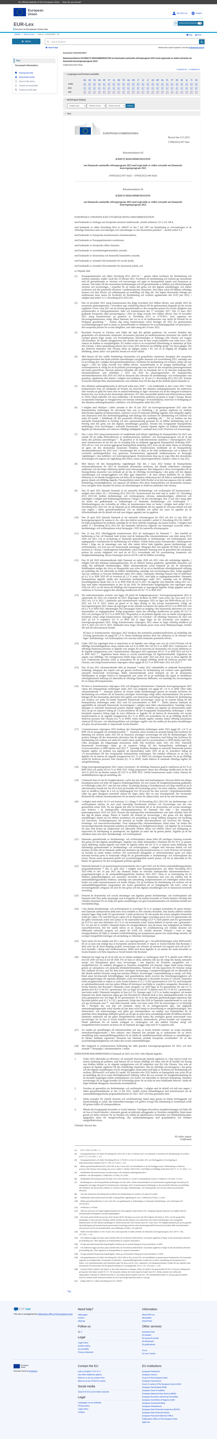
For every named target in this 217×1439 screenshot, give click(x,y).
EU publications (148, 1344)
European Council (149, 1374)
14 (137, 667)
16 (158, 702)
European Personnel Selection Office (157, 1416)
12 (97, 654)
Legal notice (83, 1343)
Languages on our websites (89, 1402)
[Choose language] (76, 105)
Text (18, 60)
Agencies (146, 1422)
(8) (76, 1194)
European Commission (151, 1381)
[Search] (201, 41)
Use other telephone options (90, 1374)
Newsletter (146, 1318)
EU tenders (146, 1335)
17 (127, 731)
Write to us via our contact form (91, 1378)
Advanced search (196, 47)
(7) (76, 1182)
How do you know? (73, 2)
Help (189, 35)
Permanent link (23, 72)
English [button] (196, 13)
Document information (26, 65)
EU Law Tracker (149, 1353)
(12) (76, 1211)
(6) (76, 1179)
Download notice (24, 76)
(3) (76, 1160)
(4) (76, 1166)
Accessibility (83, 1349)
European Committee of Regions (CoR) (158, 1400)
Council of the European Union (155, 1378)
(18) (76, 1254)
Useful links (147, 1321)
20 (107, 1002)
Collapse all (194, 69)
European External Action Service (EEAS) (159, 1393)
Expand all (181, 69)
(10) (76, 1201)
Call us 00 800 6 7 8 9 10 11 (89, 1371)
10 (188, 501)
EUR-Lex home (29, 34)
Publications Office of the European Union (55, 1314)
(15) (76, 1238)
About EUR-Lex (148, 1315)
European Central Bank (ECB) (154, 1387)
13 (181, 662)
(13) (76, 1217)
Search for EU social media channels (93, 1392)
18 (127, 748)
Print (198, 35)
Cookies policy (84, 1346)
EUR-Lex (24, 24)
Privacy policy (84, 1406)
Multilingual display (74, 100)
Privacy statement (85, 1352)
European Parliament (151, 1371)
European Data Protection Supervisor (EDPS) (161, 1409)
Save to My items (24, 81)
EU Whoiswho (148, 1341)
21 (91, 1048)
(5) (76, 1172)
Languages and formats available (81, 74)
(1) (76, 1150)
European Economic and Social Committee (160, 1397)
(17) (76, 1248)
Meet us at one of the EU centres (92, 1381)
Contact (81, 1318)
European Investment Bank (153, 1403)
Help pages (83, 1315)
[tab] (131, 74)
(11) (76, 1207)
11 (171, 533)
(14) (76, 1232)
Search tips (52, 47)
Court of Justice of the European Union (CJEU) (161, 1384)
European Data (148, 1332)
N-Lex (144, 1350)
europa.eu (33, 1371)
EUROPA (17, 34)
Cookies (81, 1412)
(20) (76, 1269)
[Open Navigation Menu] (26, 41)
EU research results (150, 1338)
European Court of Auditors (153, 1390)
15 (100, 691)
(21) (76, 1281)
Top (69, 1291)
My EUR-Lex (179, 13)
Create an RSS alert (25, 89)
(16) (76, 1244)
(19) (76, 1257)
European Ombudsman (152, 1406)
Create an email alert (26, 85)
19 (103, 868)
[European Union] (21, 1366)
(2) (76, 1154)
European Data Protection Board (155, 1412)
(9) (76, 1198)
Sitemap (81, 1321)
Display (130, 106)
